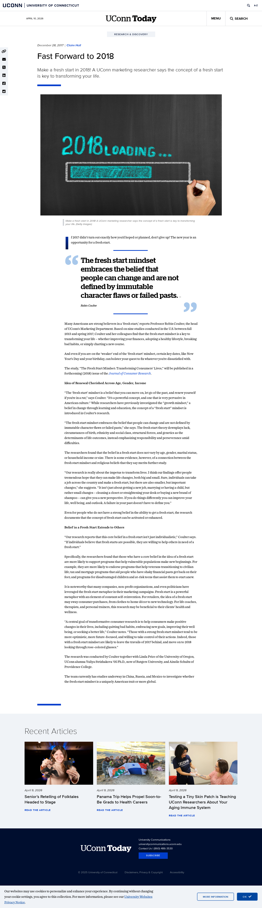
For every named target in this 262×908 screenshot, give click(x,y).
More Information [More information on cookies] (215, 897)
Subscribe (153, 855)
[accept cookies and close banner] (247, 897)
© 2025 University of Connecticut (97, 872)
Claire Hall (74, 45)
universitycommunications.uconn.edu (160, 844)
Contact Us (145, 848)
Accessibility (177, 872)
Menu (216, 18)
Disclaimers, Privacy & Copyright (144, 872)
